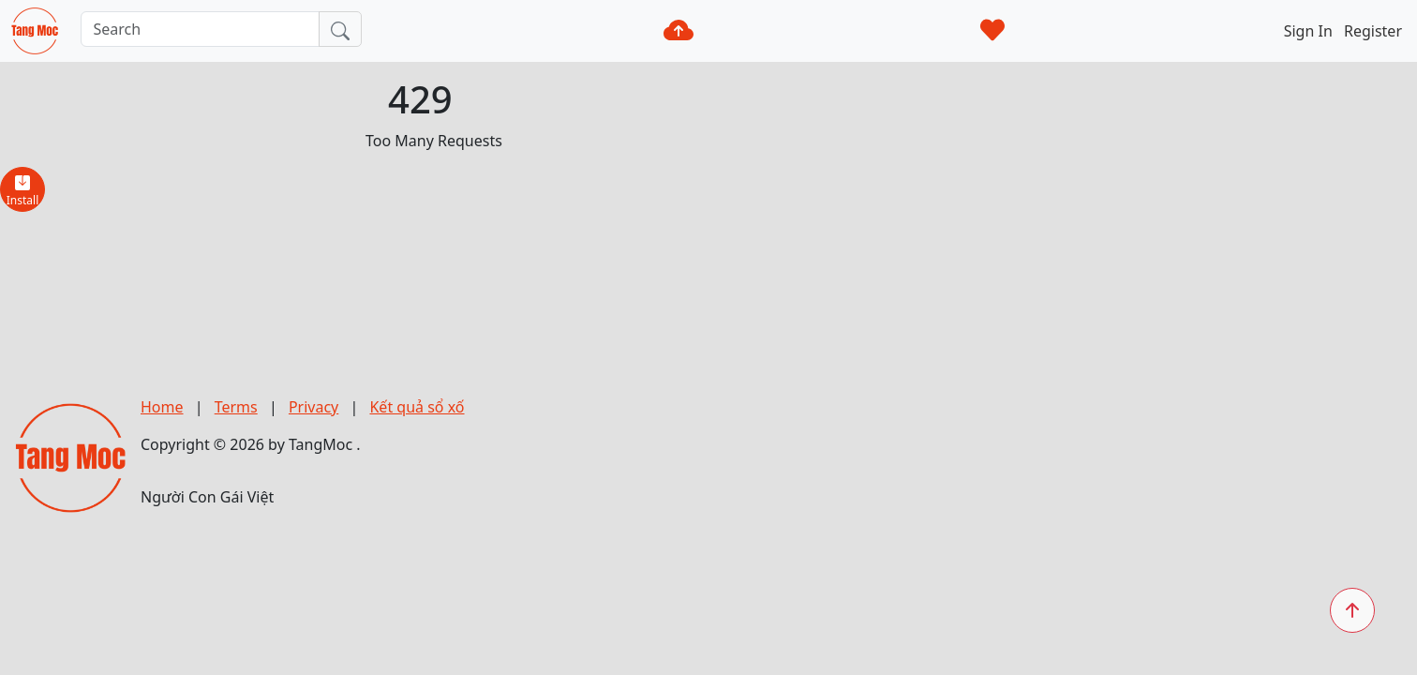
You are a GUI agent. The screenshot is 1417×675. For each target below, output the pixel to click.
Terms (236, 407)
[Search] (200, 29)
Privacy (313, 407)
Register (1373, 31)
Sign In (1310, 31)
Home (162, 407)
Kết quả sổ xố (416, 407)
